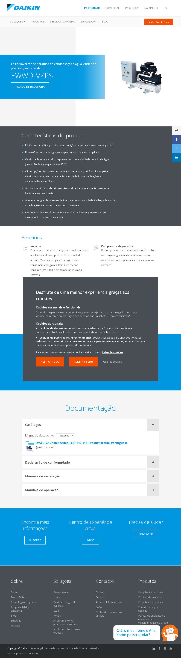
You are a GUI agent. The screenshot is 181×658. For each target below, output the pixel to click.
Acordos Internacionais (109, 602)
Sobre (14, 592)
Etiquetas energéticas (150, 602)
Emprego (16, 620)
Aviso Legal (37, 648)
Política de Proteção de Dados (83, 648)
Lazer (56, 610)
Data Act (33, 653)
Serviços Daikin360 (62, 21)
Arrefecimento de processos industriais (65, 622)
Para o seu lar (61, 592)
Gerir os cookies (112, 361)
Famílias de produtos (150, 597)
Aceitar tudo (50, 361)
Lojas (56, 597)
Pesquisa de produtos (150, 592)
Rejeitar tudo (83, 361)
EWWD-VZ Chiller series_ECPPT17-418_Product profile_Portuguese (82, 443)
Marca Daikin (18, 597)
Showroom (88, 21)
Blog (105, 21)
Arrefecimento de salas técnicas (66, 630)
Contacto (101, 592)
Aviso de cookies (55, 648)
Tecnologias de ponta (23, 602)
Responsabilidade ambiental (21, 608)
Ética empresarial (16, 653)
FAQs (99, 607)
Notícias (15, 625)
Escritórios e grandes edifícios (65, 603)
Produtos (38, 21)
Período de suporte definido (149, 608)
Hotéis (57, 615)
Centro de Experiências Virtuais (109, 613)
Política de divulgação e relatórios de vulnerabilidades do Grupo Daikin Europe (153, 621)
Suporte (100, 597)
